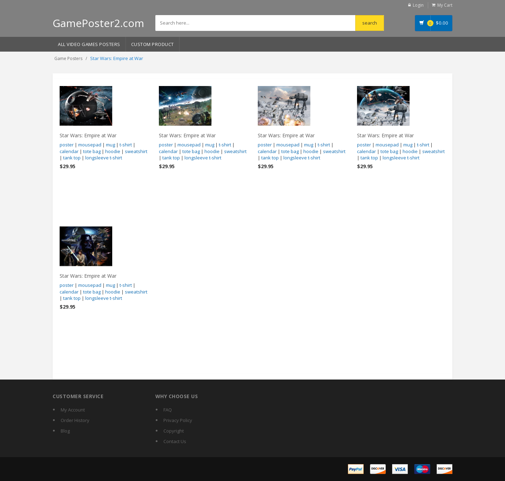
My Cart (444, 5)
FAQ (167, 410)
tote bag (92, 151)
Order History (75, 420)
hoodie (112, 151)
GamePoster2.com (98, 23)
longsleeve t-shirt (103, 157)
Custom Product (152, 44)
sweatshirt (136, 151)
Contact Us (174, 441)
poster (67, 144)
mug (110, 144)
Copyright (173, 431)
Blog (65, 431)
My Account (73, 410)
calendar (69, 151)
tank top (72, 157)
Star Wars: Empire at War (88, 135)
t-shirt (126, 144)
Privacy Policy (177, 420)
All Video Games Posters (89, 44)
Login (418, 5)
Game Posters (68, 58)
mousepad (89, 144)
